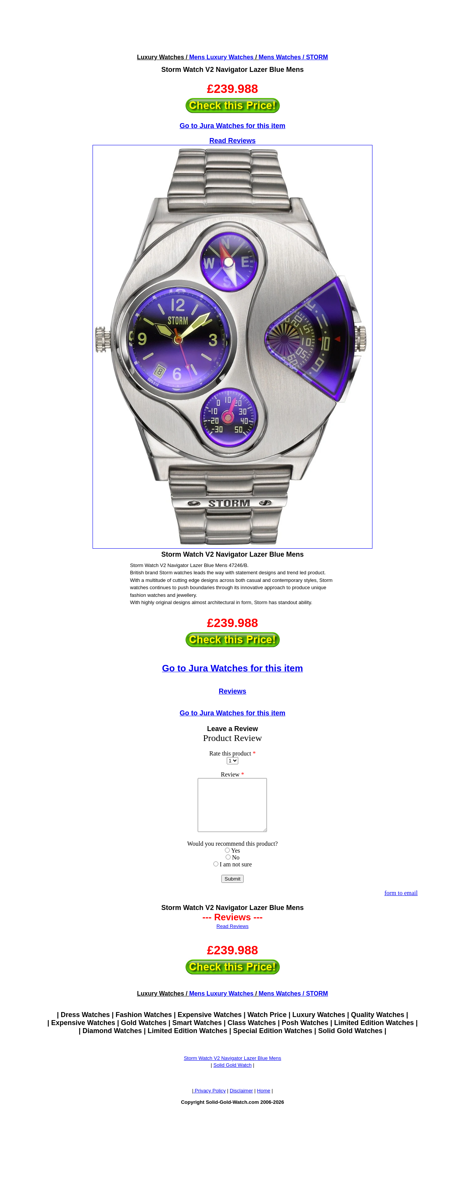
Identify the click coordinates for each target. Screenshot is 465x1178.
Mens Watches (280, 57)
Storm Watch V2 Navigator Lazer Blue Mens (232, 1068)
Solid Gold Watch (232, 1075)
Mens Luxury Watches (221, 57)
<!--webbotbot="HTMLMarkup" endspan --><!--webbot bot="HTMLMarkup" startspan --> (232, 26)
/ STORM (314, 57)
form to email (401, 903)
